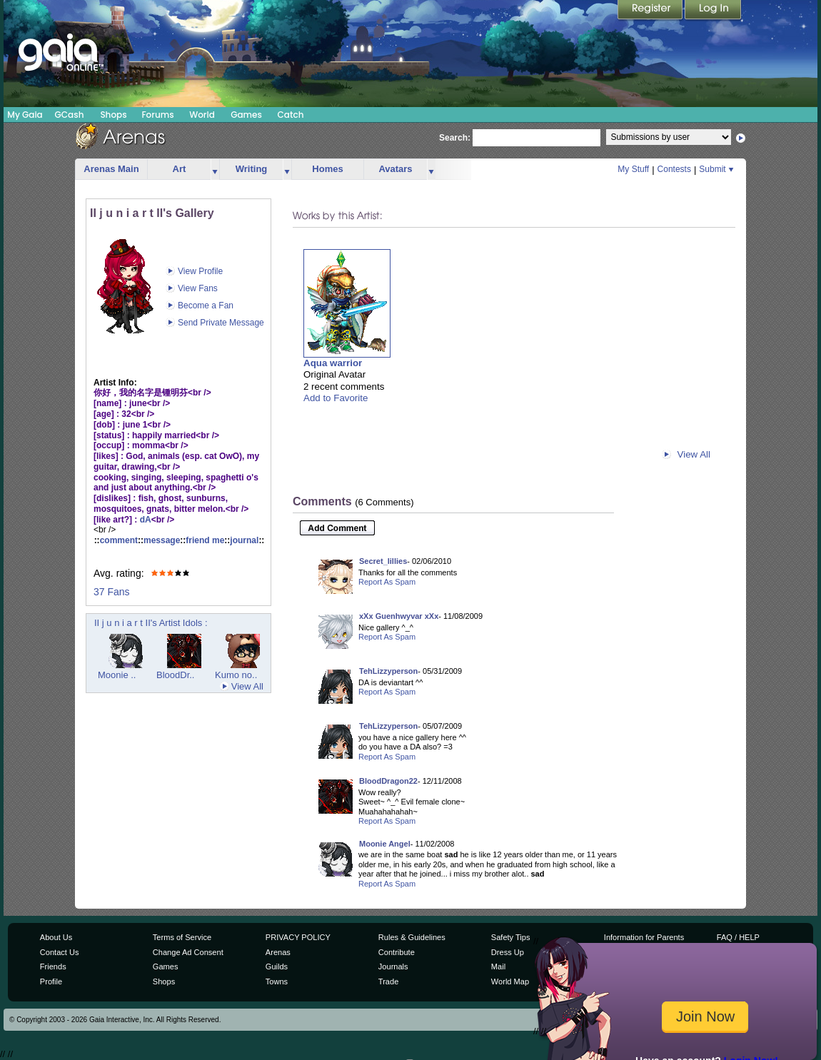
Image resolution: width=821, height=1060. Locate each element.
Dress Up (507, 952)
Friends (53, 966)
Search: (454, 138)
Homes (327, 168)
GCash (69, 114)
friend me (205, 540)
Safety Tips (510, 937)
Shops (113, 114)
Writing (252, 168)
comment (119, 540)
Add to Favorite (335, 398)
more (215, 169)
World (202, 114)
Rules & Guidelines (411, 937)
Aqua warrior (332, 363)
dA (145, 520)
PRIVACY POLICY (298, 937)
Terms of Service (182, 937)
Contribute (396, 952)
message (161, 540)
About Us (56, 937)
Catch (291, 114)
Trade (388, 981)
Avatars (395, 168)
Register (651, 10)
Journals (393, 966)
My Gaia (24, 114)
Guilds (277, 966)
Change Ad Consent (188, 952)
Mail (498, 966)
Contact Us (59, 952)
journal (244, 540)
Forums (157, 114)
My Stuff (633, 169)
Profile (51, 981)
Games (246, 114)
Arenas (278, 952)
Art (179, 168)
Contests (674, 169)
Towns (277, 981)
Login (713, 10)
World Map (510, 981)
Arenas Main (111, 168)
